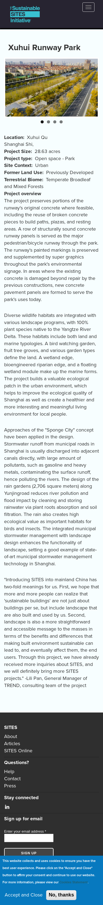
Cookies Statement (73, 882)
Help (9, 771)
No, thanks (61, 895)
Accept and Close (24, 895)
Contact (12, 779)
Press (10, 786)
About (10, 736)
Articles (12, 744)
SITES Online (18, 751)
